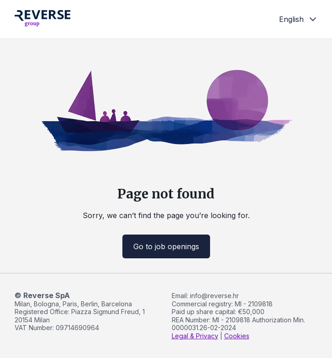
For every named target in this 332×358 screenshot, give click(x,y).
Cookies (236, 336)
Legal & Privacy (195, 336)
